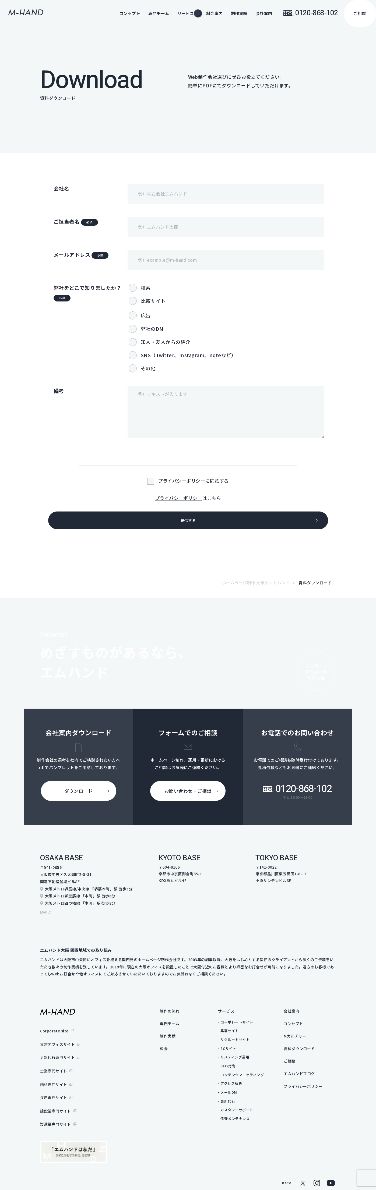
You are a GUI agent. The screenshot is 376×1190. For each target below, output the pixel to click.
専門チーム (158, 13)
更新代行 (238, 1103)
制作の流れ (180, 1013)
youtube (330, 1164)
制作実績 (239, 13)
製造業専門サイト (55, 1107)
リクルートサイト (245, 1041)
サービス (236, 1013)
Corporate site (54, 1032)
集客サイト (240, 1032)
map (44, 914)
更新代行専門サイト (57, 1054)
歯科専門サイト (54, 1075)
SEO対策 (238, 1068)
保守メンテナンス (245, 1120)
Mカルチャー (306, 1039)
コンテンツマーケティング (252, 1076)
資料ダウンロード (311, 1052)
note (286, 1164)
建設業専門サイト (55, 1096)
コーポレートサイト (247, 1024)
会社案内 (264, 13)
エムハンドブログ (311, 1078)
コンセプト (130, 13)
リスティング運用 (245, 1059)
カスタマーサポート (247, 1111)
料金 (174, 1052)
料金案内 (214, 13)
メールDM (239, 1094)
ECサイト (239, 1050)
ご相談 (360, 13)
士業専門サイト (54, 1064)
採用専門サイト (54, 1085)
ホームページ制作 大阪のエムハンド (256, 587)
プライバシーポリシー (178, 498)
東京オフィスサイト (57, 1043)
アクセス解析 (241, 1085)
